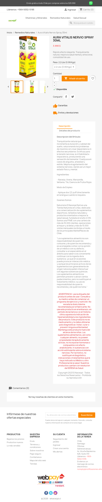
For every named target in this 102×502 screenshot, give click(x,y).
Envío (32, 441)
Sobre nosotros (37, 450)
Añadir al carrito (74, 78)
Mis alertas (57, 451)
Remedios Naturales (60, 17)
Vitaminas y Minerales (36, 17)
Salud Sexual (79, 17)
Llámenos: (12, 9)
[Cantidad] (56, 78)
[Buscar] (82, 23)
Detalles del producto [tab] (69, 130)
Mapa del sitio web (38, 460)
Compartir (66, 96)
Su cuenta (59, 434)
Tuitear (72, 96)
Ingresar (56, 445)
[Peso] (64, 66)
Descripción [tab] (64, 126)
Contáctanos (36, 457)
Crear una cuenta (61, 448)
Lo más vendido (13, 445)
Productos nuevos (15, 442)
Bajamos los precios (15, 439)
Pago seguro (35, 454)
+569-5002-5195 (25, 9)
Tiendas (33, 464)
